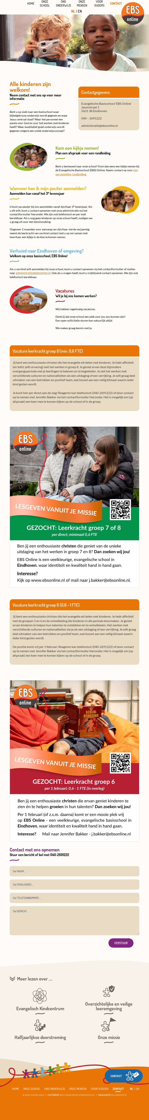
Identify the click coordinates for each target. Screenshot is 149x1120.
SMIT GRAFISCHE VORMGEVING (71, 1093)
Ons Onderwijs (54, 1087)
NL (73, 11)
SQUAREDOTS (112, 1093)
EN (80, 11)
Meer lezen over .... (35, 977)
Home (15, 1087)
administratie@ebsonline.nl (32, 272)
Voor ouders (99, 1087)
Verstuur (121, 942)
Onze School (31, 1087)
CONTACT (112, 1065)
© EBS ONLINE (30, 1093)
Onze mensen (78, 1087)
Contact (118, 1087)
